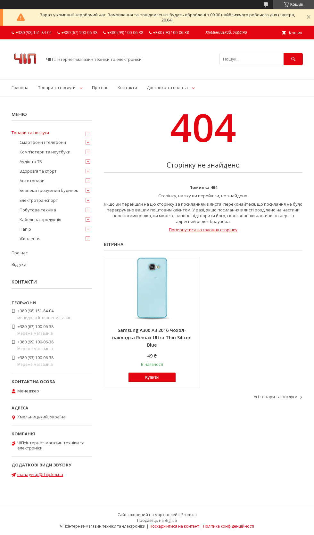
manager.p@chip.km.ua (40, 474)
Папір (25, 229)
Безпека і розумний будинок (49, 190)
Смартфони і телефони (43, 142)
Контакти (127, 87)
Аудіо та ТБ (31, 161)
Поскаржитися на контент (174, 526)
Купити (152, 377)
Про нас (100, 87)
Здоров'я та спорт (38, 171)
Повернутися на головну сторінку (203, 230)
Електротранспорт (39, 200)
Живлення (30, 239)
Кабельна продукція (40, 219)
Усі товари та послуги (275, 396)
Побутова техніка (38, 210)
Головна (20, 87)
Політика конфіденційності (228, 526)
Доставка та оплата (167, 87)
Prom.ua (189, 514)
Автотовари (32, 181)
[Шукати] (293, 59)
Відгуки (19, 264)
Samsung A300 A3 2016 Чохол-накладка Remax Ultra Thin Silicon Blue (152, 337)
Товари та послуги (57, 87)
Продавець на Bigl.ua (157, 520)
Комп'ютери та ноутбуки (45, 152)
